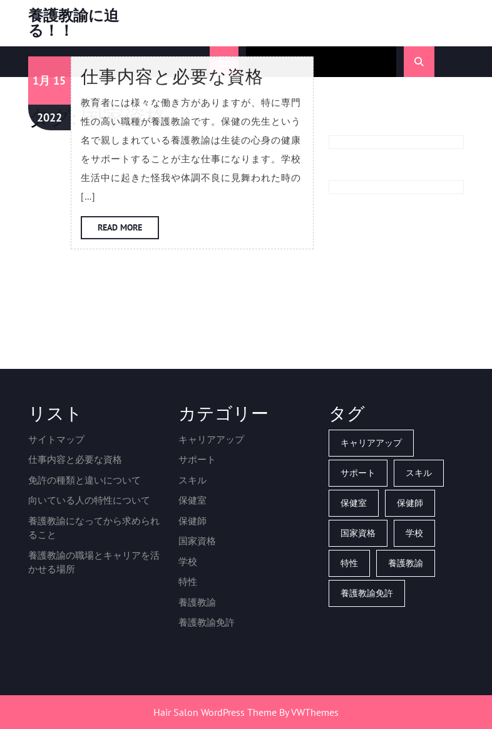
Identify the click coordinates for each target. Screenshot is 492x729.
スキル (192, 480)
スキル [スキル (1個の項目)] (419, 472)
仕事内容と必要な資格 (75, 459)
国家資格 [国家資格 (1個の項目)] (358, 533)
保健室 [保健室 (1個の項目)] (354, 503)
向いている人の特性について (89, 500)
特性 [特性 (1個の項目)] (349, 563)
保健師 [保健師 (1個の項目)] (410, 503)
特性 (187, 581)
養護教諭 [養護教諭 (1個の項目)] (405, 563)
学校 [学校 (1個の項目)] (414, 533)
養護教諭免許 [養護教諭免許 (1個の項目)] (367, 593)
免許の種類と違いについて (84, 480)
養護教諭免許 (206, 622)
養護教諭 (197, 602)
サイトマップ (56, 439)
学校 (187, 561)
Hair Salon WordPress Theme (215, 712)
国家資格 (197, 541)
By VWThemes (309, 712)
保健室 (192, 500)
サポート (197, 459)
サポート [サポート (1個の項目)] (358, 472)
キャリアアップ (211, 439)
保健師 (192, 521)
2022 (49, 25)
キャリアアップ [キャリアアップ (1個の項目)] (371, 442)
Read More (128, 137)
